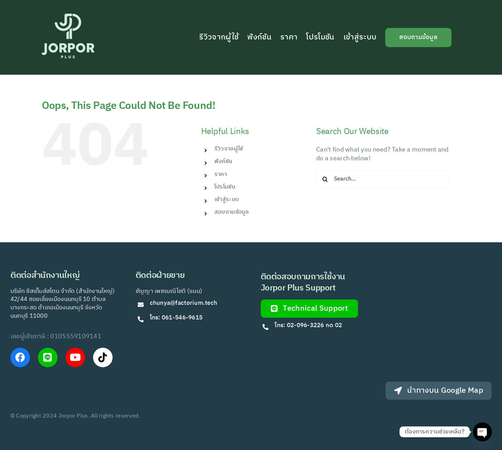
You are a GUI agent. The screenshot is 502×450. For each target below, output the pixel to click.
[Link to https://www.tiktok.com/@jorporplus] (103, 357)
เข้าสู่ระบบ (226, 199)
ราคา (220, 174)
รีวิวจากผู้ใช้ (228, 149)
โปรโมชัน (224, 187)
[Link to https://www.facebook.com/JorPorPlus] (20, 357)
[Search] (325, 179)
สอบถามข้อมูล (231, 212)
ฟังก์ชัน (223, 161)
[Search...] (382, 179)
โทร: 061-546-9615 (176, 318)
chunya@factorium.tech (184, 303)
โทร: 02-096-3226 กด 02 (308, 325)
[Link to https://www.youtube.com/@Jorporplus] (75, 357)
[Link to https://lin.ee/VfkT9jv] (48, 357)
